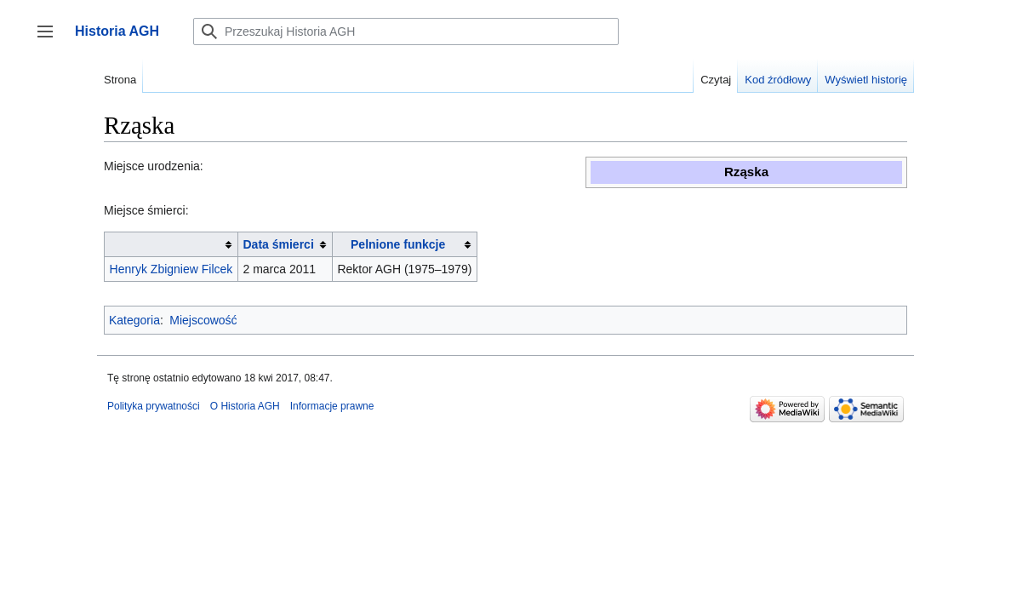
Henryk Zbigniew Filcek (171, 269)
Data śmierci (278, 244)
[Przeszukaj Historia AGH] (406, 31)
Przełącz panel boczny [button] (51, 39)
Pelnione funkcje (398, 244)
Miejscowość (203, 320)
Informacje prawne (332, 406)
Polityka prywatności (153, 406)
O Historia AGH (245, 406)
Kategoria (134, 320)
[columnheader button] (171, 244)
